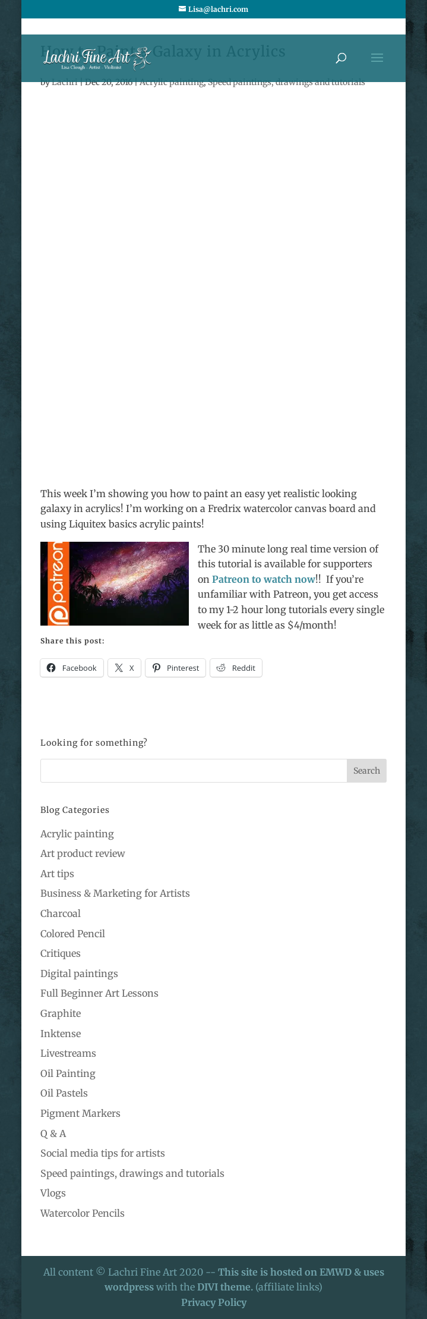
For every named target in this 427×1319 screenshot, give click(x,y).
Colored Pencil (72, 934)
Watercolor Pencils (82, 1213)
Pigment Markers (80, 1113)
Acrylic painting (77, 834)
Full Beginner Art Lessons (99, 993)
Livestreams (68, 1053)
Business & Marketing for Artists (115, 893)
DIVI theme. (226, 1287)
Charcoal (60, 913)
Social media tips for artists (102, 1153)
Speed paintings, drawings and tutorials (132, 1173)
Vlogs (53, 1193)
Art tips (57, 874)
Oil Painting (68, 1073)
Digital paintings (79, 973)
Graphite (60, 1013)
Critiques (60, 953)
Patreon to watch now (263, 579)
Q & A (53, 1133)
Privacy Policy (213, 1302)
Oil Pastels (64, 1093)
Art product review (82, 853)
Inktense (60, 1034)
